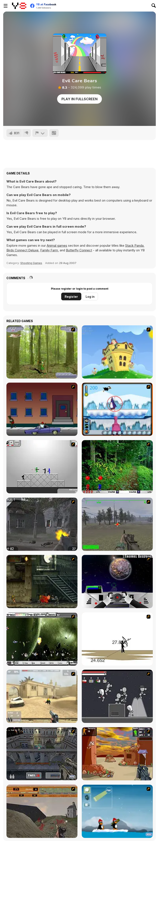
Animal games (57, 245)
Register (71, 296)
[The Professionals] (41, 753)
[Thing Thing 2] (117, 696)
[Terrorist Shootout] (117, 753)
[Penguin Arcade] (117, 409)
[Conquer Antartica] (117, 811)
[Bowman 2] (117, 639)
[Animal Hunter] (41, 352)
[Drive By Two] (41, 409)
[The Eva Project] (41, 639)
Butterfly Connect (79, 250)
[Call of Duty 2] (41, 524)
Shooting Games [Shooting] (31, 263)
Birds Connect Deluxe (22, 250)
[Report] (40, 133)
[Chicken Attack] (117, 352)
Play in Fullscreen (79, 99)
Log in (90, 296)
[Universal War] (117, 581)
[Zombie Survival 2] (41, 581)
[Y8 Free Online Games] (19, 6)
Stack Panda (134, 245)
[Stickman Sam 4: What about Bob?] (41, 466)
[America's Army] (117, 524)
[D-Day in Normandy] (41, 811)
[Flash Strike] (41, 696)
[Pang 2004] (117, 466)
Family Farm (49, 250)
